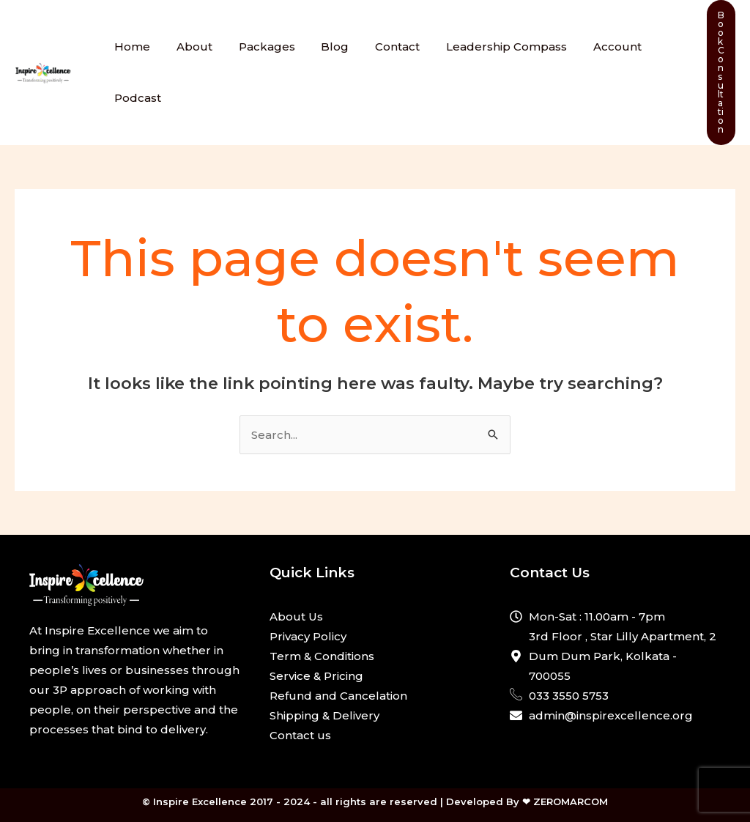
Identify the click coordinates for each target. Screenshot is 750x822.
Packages (256, 46)
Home (130, 46)
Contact (378, 46)
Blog (320, 46)
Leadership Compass (483, 46)
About (188, 46)
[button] (721, 72)
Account (589, 46)
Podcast (135, 98)
